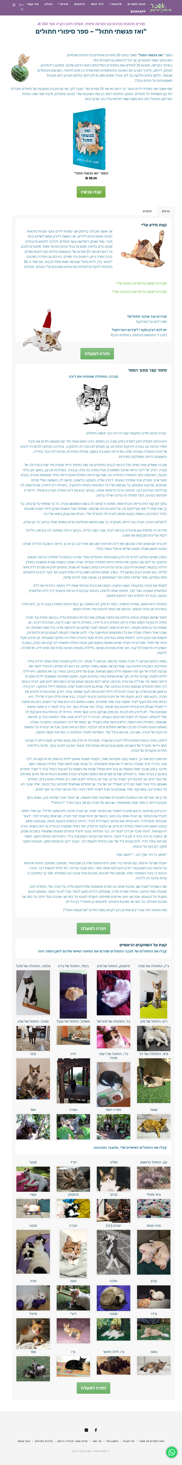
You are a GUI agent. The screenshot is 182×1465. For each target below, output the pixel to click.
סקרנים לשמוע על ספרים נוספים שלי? (141, 283)
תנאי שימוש (24, 1441)
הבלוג (48, 4)
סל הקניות (128, 1441)
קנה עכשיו (91, 192)
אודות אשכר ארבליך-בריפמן (72, 1441)
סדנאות (116, 4)
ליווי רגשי (97, 4)
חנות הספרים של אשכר (151, 1441)
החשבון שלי (112, 1441)
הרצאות (79, 4)
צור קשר (33, 4)
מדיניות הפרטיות (44, 1441)
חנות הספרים (137, 4)
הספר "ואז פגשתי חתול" (91, 173)
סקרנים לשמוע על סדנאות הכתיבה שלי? (139, 291)
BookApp (138, 11)
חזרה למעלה (97, 353)
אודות (64, 4)
